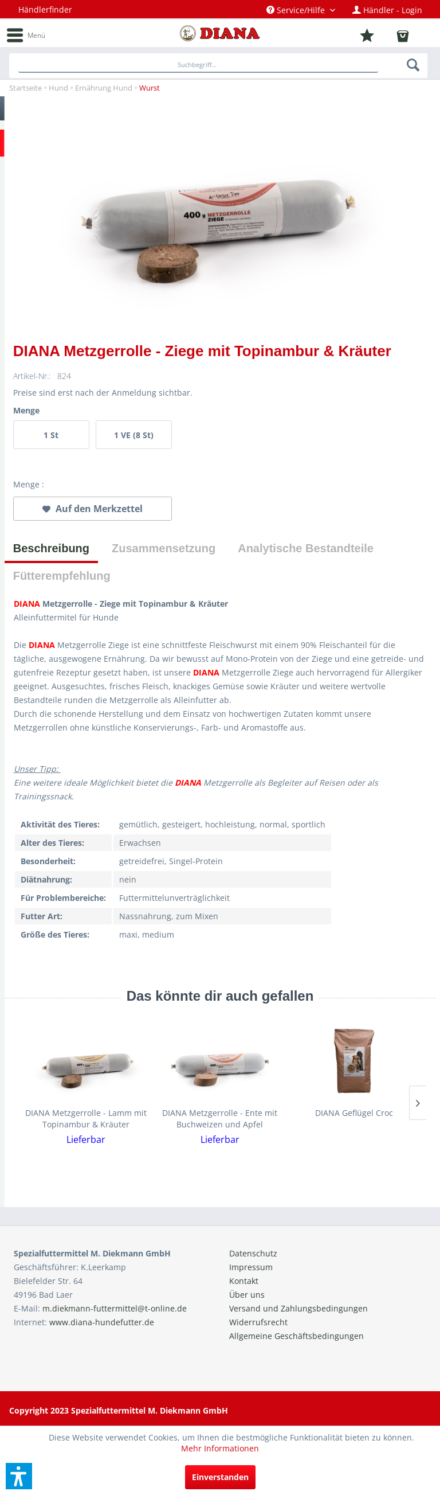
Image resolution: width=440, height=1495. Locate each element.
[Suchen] (414, 64)
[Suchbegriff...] (198, 65)
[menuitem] (301, 10)
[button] (19, 1476)
